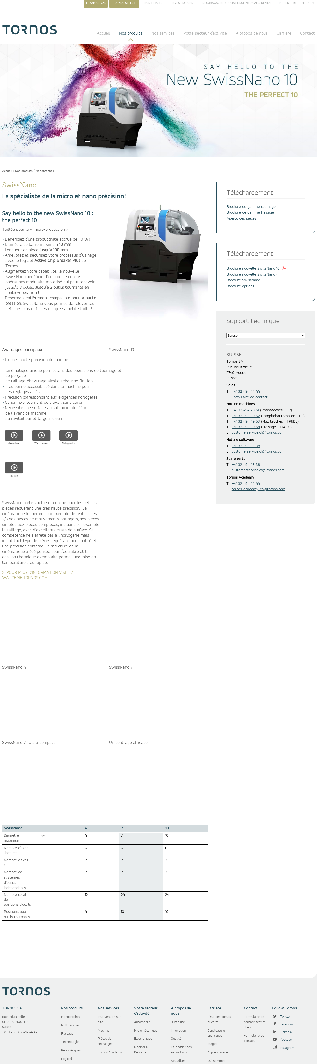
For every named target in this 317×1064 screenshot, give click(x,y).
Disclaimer (214, 1056)
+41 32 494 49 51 (245, 410)
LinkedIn (282, 991)
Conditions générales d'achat (127, 1056)
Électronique (143, 998)
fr (279, 3)
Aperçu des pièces (241, 219)
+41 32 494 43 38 (246, 446)
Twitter (281, 976)
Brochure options (240, 286)
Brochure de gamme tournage (251, 207)
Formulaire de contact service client (255, 982)
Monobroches (45, 171)
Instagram (283, 1007)
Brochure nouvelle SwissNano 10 (253, 269)
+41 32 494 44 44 (246, 392)
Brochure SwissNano (243, 280)
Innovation (178, 990)
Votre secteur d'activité (205, 33)
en (287, 3)
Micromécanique (145, 990)
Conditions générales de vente (82, 1056)
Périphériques (71, 1010)
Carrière (284, 33)
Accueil (103, 33)
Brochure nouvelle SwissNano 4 (252, 275)
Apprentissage (218, 1012)
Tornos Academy (110, 1012)
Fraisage (67, 993)
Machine (103, 990)
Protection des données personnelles (177, 1056)
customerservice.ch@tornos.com (258, 433)
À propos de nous (252, 33)
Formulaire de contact (250, 397)
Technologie (70, 1001)
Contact (307, 33)
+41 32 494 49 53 (246, 422)
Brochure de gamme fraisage (250, 213)
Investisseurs (182, 3)
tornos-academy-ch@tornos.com (258, 489)
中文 (311, 3)
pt (302, 3)
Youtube (282, 999)
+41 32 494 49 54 (246, 427)
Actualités (178, 1020)
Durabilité (178, 981)
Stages (212, 1003)
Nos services (163, 33)
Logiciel (66, 1018)
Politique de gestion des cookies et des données (258, 1056)
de (295, 3)
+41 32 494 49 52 (246, 416)
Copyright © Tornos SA (41, 1056)
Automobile (142, 981)
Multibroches (70, 985)
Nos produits (130, 33)
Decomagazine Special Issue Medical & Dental (237, 3)
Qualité (176, 998)
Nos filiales (153, 3)
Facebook (282, 984)
